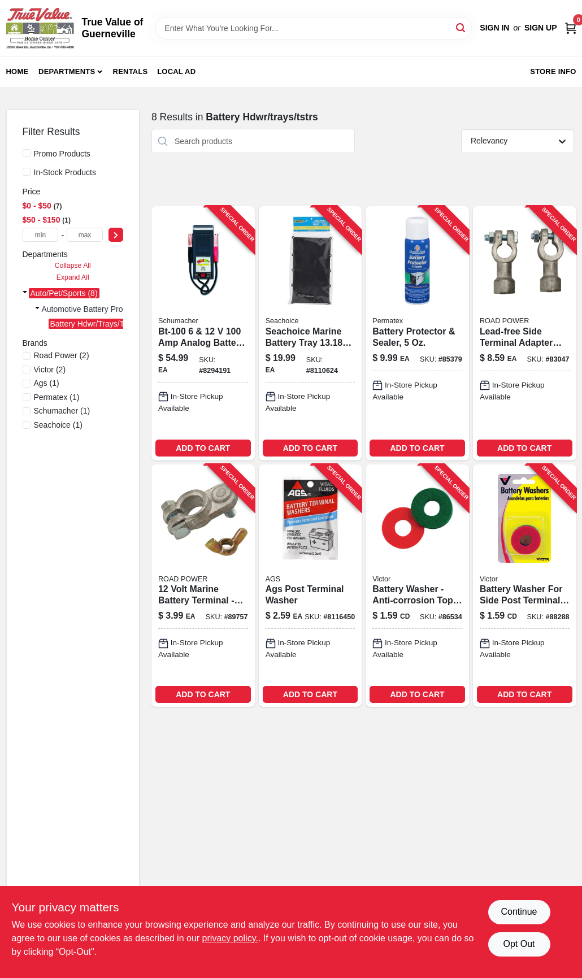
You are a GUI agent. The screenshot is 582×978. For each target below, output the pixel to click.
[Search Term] (313, 28)
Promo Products (62, 154)
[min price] (41, 235)
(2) (61, 355)
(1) (46, 383)
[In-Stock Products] (27, 172)
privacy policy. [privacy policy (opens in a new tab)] (230, 938)
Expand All (73, 277)
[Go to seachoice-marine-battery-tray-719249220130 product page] (310, 333)
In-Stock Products (65, 172)
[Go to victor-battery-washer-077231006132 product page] (524, 585)
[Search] (461, 27)
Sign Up (540, 27)
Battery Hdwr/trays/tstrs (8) (99, 323)
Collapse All (73, 266)
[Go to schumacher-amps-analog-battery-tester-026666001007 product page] (203, 333)
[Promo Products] (27, 153)
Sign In (494, 27)
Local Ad (176, 71)
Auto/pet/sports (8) (64, 293)
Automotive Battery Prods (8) (93, 309)
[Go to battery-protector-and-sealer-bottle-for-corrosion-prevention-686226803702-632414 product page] (417, 333)
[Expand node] (25, 293)
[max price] (85, 235)
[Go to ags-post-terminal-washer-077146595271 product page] (310, 585)
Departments (66, 71)
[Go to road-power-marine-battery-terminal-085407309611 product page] (203, 585)
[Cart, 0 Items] (570, 28)
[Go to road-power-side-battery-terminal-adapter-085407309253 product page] (524, 333)
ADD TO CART (203, 448)
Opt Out (519, 944)
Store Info (553, 71)
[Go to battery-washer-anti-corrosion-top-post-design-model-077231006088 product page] (417, 585)
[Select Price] (115, 235)
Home (17, 71)
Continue (519, 911)
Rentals (130, 71)
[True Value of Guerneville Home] (40, 28)
